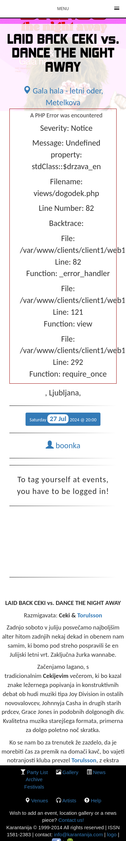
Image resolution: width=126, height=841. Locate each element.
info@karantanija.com (78, 834)
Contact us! (70, 820)
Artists (69, 800)
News (99, 772)
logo (111, 834)
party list (37, 772)
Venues (39, 800)
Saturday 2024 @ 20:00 (63, 418)
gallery (70, 772)
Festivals (34, 787)
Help (96, 800)
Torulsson (89, 615)
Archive (34, 779)
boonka (63, 446)
